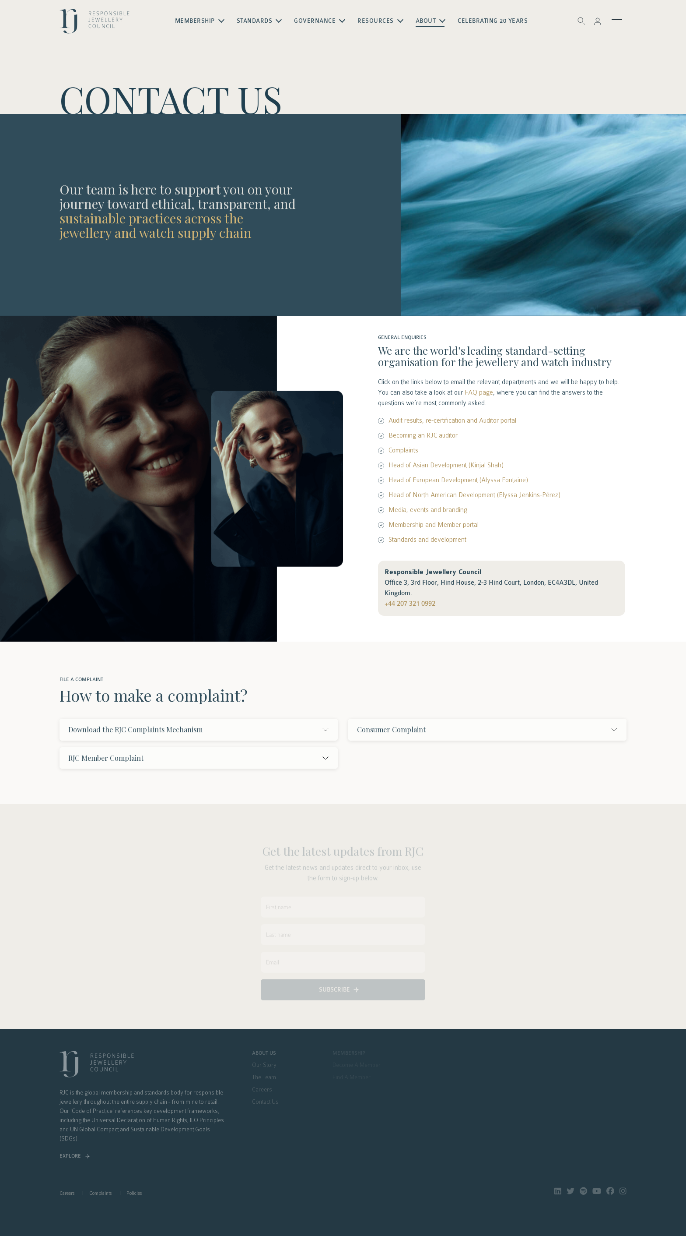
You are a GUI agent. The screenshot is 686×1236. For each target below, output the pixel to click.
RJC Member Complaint (106, 758)
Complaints (403, 450)
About (426, 21)
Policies (134, 1193)
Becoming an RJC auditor (423, 435)
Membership (195, 21)
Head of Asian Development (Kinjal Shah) (446, 465)
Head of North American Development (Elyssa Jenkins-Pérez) (474, 494)
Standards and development (427, 539)
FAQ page (479, 392)
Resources (375, 21)
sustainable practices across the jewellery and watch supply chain (156, 228)
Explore (70, 1156)
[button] (597, 21)
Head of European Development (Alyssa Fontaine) (458, 480)
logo (95, 24)
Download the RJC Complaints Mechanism (135, 729)
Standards (255, 21)
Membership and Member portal (433, 524)
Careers (67, 1193)
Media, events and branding (427, 509)
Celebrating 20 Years (493, 21)
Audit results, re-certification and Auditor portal (452, 420)
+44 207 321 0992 (410, 603)
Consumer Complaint (391, 729)
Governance (315, 21)
